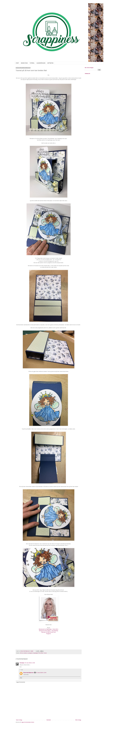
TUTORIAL (32, 63)
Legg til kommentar (20, 682)
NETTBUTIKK (50, 63)
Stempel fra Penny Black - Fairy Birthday (48, 630)
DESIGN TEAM (24, 63)
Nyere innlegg (19, 720)
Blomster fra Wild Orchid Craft (48, 632)
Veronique (22, 662)
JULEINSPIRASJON (40, 63)
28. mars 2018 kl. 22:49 (41, 672)
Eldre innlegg (78, 720)
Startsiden (48, 720)
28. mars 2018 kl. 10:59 (30, 662)
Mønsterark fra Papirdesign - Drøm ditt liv (48, 629)
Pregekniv (48, 633)
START (17, 63)
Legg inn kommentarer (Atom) (27, 722)
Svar (21, 666)
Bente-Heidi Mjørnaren (28, 672)
